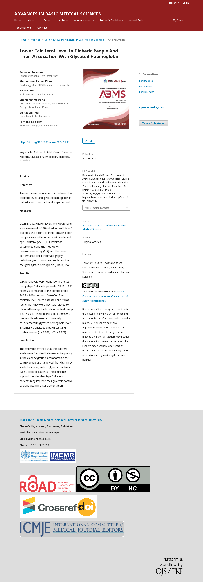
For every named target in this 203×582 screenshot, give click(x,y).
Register (174, 2)
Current (48, 20)
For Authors (145, 86)
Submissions (24, 27)
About (31, 20)
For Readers (146, 80)
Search (180, 20)
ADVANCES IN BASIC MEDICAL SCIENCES (57, 14)
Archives (63, 20)
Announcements (84, 20)
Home (17, 20)
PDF (90, 140)
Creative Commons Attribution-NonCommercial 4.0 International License (105, 296)
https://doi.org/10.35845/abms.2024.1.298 (44, 142)
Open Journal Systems (152, 107)
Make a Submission (153, 123)
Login (186, 2)
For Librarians (146, 92)
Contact (42, 27)
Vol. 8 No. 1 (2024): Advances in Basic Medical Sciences (74, 39)
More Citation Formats (97, 207)
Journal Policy (137, 20)
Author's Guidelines (111, 20)
